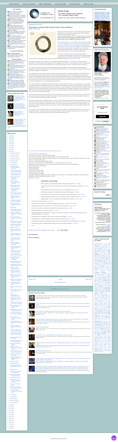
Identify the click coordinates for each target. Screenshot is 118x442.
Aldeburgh (96, 245)
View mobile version (60, 282)
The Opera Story (104, 339)
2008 (10, 422)
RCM (109, 321)
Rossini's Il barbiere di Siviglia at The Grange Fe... (15, 272)
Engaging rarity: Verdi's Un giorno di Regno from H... (16, 265)
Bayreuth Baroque (101, 250)
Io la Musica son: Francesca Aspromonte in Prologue (16, 303)
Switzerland (100, 337)
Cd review (83, 196)
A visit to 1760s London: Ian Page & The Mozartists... (16, 351)
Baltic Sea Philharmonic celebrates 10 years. (15, 375)
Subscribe (102, 116)
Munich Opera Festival (98, 302)
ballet (98, 247)
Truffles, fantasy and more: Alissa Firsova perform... (16, 171)
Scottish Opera (107, 328)
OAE (98, 311)
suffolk (109, 336)
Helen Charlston (106, 145)
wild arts (105, 349)
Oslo (109, 314)
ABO (95, 244)
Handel (101, 292)
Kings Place (105, 295)
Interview (70, 216)
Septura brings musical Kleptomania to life (15, 186)
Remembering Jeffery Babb (42, 327)
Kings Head (99, 295)
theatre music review (102, 340)
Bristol (103, 255)
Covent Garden (100, 275)
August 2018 (13, 160)
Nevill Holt (108, 304)
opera (109, 311)
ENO (95, 281)
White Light (60, 42)
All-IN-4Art (101, 245)
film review (107, 284)
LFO (109, 297)
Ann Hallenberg (106, 173)
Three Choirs (100, 341)
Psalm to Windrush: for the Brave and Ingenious (16, 262)
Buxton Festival (105, 258)
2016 (10, 407)
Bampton (96, 249)
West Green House (106, 346)
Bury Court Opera (97, 258)
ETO (106, 281)
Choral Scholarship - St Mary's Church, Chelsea (16, 254)
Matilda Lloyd (103, 186)
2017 (10, 405)
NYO (109, 309)
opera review (74, 203)
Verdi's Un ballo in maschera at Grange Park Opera (15, 182)
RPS (107, 325)
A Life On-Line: (105, 243)
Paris (102, 317)
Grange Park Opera (99, 290)
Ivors (109, 294)
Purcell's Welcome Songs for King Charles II (15, 372)
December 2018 (14, 153)
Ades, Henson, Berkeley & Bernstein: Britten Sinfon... (15, 248)
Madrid (95, 301)
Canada (100, 264)
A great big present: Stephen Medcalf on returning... (15, 167)
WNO (106, 350)
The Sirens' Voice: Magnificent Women (15, 268)
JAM (95, 295)
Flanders (99, 285)
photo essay (102, 318)
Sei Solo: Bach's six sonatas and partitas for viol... (16, 290)
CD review (78, 183)
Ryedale (99, 326)
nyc (107, 309)
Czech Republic (107, 275)
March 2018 (13, 398)
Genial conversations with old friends (15, 338)
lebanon (95, 296)
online (104, 311)
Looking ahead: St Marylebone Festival (15, 295)
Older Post (89, 279)
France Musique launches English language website (15, 358)
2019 (10, 149)
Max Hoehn (102, 147)
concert (109, 270)
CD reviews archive (74, 4)
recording (108, 322)
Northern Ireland (98, 309)
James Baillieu (102, 140)
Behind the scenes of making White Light (38, 150)
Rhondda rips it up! (14, 369)
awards (109, 246)
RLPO (106, 324)
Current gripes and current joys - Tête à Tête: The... (16, 193)
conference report (97, 274)
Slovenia (108, 329)
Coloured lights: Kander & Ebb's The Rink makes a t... (16, 334)
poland (95, 319)
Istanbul (104, 294)
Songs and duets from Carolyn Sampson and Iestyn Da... (15, 381)
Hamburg (96, 292)
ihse (109, 292)
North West (102, 308)
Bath (95, 250)
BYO (99, 263)
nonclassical (105, 307)
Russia (109, 325)
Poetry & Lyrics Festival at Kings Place (15, 354)
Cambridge (96, 264)
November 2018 (14, 155)
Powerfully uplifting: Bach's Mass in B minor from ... (16, 225)
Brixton (99, 257)
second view (97, 329)
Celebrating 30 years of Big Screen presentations (16, 310)
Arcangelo (96, 246)
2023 (10, 141)
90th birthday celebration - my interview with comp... (16, 387)
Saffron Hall (104, 326)
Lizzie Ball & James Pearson (102, 163)
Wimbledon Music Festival (99, 350)
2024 (10, 139)
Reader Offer (97, 322)
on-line (100, 311)
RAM (107, 321)
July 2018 (12, 162)
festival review (100, 284)
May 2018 (12, 394)
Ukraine (103, 343)
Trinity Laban (106, 341)
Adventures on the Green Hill (103, 244)
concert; (109, 272)
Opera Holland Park (98, 312)
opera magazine (106, 312)
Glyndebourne (107, 287)
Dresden (96, 277)
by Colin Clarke (105, 259)
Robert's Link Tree (14, 4)
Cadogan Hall (107, 263)
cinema (100, 268)
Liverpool (102, 298)
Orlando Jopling (104, 135)
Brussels (102, 257)
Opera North (97, 313)
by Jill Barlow (103, 260)
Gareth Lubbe (73, 45)
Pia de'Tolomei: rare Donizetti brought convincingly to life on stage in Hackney (54, 335)
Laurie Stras (98, 179)
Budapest (108, 257)
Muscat (104, 302)
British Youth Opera (98, 256)
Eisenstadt (96, 280)
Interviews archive (88, 4)
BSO (106, 257)
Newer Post (32, 279)
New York (100, 306)
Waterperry (100, 345)
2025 (10, 138)
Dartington (100, 276)
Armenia (100, 246)
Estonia (103, 281)
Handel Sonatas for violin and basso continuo (15, 251)
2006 (10, 426)
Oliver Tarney (103, 151)
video (39, 29)
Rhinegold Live (100, 324)
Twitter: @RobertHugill (45, 4)
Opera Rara (104, 313)
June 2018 (12, 164)
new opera (96, 306)
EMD (100, 280)
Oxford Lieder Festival (102, 316)
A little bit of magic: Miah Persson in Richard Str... (16, 330)
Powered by (102, 121)
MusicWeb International (105, 228)
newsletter (96, 307)
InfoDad (108, 231)
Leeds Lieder (107, 296)
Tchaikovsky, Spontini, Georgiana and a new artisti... (15, 197)
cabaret (102, 263)
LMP (106, 298)
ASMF (103, 246)
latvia (109, 295)
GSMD (95, 291)
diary (109, 276)
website (109, 345)
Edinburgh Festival (106, 279)
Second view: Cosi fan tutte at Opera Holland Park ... (16, 280)
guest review (107, 291)
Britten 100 (105, 256)
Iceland (106, 292)
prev (109, 319)
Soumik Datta (62, 45)
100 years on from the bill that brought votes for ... (16, 174)
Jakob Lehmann (104, 183)
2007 (10, 424)
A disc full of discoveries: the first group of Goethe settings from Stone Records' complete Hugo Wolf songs (61, 295)
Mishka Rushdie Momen (104, 176)
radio (105, 321)
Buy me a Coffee (104, 98)
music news (103, 303)
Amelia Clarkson (104, 166)
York (98, 351)
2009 (10, 420)
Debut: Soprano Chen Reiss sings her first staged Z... (16, 222)
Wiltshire (108, 349)
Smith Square (100, 331)
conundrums (104, 274)
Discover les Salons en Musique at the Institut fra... (15, 327)
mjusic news (105, 301)
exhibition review (100, 282)
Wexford (96, 348)
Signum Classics (71, 42)
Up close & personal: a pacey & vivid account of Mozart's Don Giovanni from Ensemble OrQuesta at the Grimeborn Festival (19, 106)
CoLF (109, 269)
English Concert (106, 280)
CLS (98, 269)
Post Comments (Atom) (63, 289)
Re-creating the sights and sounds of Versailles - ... (16, 201)
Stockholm (104, 334)
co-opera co (105, 269)
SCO (98, 328)
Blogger (65, 438)
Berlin (109, 252)
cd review (35, 29)
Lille (99, 298)
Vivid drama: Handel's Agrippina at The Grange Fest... (16, 214)
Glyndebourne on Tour (98, 288)
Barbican (100, 249)
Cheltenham (101, 267)
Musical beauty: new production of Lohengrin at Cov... (16, 318)
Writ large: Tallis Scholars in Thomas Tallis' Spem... (16, 341)
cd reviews (108, 266)
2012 (10, 414)
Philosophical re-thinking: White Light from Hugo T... (15, 366)
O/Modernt (53, 150)
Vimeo (59, 150)
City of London (104, 268)
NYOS (95, 311)
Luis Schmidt (103, 137)
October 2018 (13, 157)
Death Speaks (13, 207)
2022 (10, 143)
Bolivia (102, 253)
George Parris (104, 162)
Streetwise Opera (97, 336)
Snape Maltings (106, 331)
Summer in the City (14, 361)
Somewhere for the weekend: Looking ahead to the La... (16, 348)
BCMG (95, 252)
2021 (10, 145)
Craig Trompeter (99, 159)
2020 (10, 147)
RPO (104, 325)
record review (103, 322)
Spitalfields (103, 333)
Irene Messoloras (104, 144)
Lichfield (96, 298)
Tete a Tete (99, 338)
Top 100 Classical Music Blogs (101, 86)
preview (97, 321)
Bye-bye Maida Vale (14, 363)
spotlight (99, 334)
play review (108, 318)
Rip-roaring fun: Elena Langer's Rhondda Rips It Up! (16, 218)
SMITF (95, 331)
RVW (95, 326)
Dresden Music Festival (103, 277)
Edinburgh (100, 279)
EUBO (109, 281)
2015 (10, 408)
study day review (104, 336)
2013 (10, 412)
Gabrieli (95, 286)
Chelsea (96, 267)
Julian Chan (101, 161)
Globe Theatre (101, 287)
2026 (10, 136)
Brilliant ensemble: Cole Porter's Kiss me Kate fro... (15, 230)
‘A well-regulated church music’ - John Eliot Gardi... (15, 239)
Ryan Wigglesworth (103, 132)
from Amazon (36, 177)
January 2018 (13, 402)
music (107, 302)
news (109, 306)
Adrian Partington (104, 141)
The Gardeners (106, 338)
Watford (105, 345)
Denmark (105, 276)
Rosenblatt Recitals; (98, 325)
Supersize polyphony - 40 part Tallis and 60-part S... (15, 235)
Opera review (81, 194)
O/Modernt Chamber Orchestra (75, 43)
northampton (108, 308)
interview (77, 192)
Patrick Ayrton (103, 175)
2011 (10, 416)
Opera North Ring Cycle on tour (43, 350)
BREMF (96, 255)
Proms (101, 321)
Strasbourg (108, 334)
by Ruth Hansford (102, 262)
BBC (100, 251)
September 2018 (14, 158)
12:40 (11, 292)
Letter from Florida (102, 297)
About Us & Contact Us (29, 4)
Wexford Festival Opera (104, 348)
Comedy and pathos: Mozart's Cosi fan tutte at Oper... (16, 391)
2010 (10, 418)
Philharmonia (97, 318)
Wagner (108, 344)
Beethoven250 (102, 252)
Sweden (96, 337)
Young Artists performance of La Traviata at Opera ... (15, 314)
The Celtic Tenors (99, 139)
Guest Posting (101, 291)
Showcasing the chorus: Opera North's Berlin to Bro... (15, 299)
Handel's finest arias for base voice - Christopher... (15, 178)
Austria (106, 246)
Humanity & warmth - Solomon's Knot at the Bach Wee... (15, 243)
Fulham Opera (108, 285)
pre (107, 319)
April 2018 (12, 396)
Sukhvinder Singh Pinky (70, 46)
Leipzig (95, 297)
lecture (99, 296)
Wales (95, 345)
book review (107, 253)
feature (105, 282)
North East (96, 308)
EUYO (95, 282)
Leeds (102, 296)
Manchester (99, 301)
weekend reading (97, 346)
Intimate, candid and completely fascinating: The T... (15, 204)
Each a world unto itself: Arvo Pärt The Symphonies (15, 190)
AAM (109, 243)
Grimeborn (108, 290)
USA (106, 343)
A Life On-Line (97, 243)
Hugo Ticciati (61, 43)
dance (95, 276)
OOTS (106, 311)
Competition (102, 270)
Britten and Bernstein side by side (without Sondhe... (15, 306)
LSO (107, 299)
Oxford (95, 316)
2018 (10, 151)
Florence (102, 285)
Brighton (100, 255)
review (95, 324)
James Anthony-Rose (100, 169)
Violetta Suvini (103, 128)
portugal (99, 319)
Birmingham (97, 253)
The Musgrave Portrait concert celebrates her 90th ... (15, 283)
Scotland (102, 328)
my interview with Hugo (73, 58)
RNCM (109, 324)
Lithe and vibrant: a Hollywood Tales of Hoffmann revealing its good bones (53, 311)
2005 (10, 428)
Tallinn (105, 337)
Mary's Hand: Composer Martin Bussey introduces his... (16, 322)
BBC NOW (103, 251)
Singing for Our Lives (14, 227)
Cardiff (104, 264)
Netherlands (103, 304)
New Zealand (105, 306)
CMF (101, 269)
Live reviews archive (60, 4)
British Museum (107, 255)
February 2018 (13, 400)
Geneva (105, 286)
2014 (10, 410)
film (103, 284)
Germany (96, 287)
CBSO (107, 264)
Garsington (100, 286)
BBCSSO (108, 251)
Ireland (101, 294)
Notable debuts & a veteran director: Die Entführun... (16, 210)
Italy (107, 294)
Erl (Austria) (99, 281)
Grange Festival (106, 288)
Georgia (109, 286)
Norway (104, 309)
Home (33, 225)
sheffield (101, 329)
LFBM (107, 297)
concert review (45, 214)
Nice (99, 307)
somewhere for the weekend (100, 332)
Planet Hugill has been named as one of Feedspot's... (15, 258)
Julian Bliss (103, 185)
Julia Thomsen (103, 150)
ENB (102, 280)
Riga (104, 324)
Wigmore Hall (98, 349)
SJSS (105, 329)
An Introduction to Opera (15, 377)
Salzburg (101, 327)
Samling (104, 327)
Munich (109, 301)
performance (107, 317)
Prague (103, 319)
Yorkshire (101, 351)
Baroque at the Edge (106, 249)
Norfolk (108, 307)
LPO (105, 300)
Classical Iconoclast (108, 225)
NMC (101, 307)
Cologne (96, 270)
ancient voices (107, 245)
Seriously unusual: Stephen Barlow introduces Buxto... (16, 276)
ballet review (75, 189)
